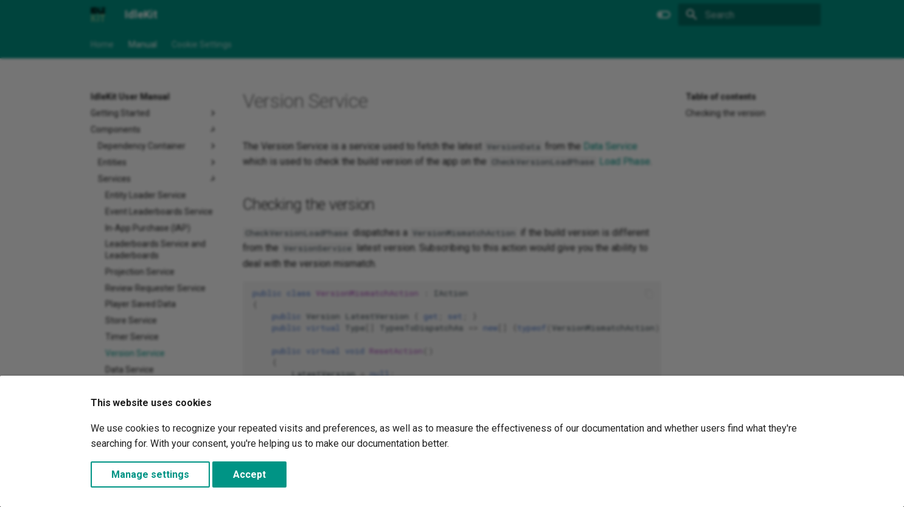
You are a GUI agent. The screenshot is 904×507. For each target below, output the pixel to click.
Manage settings (150, 474)
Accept (249, 474)
